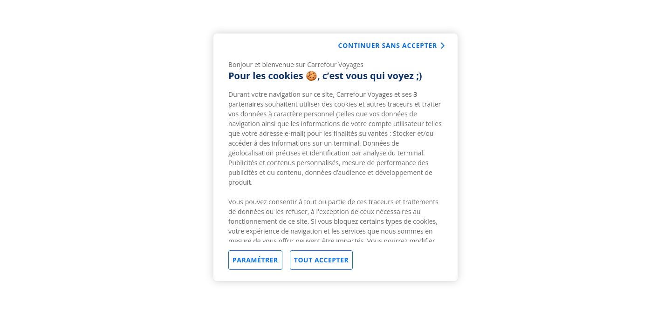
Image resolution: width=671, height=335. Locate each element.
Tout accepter (321, 259)
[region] (335, 157)
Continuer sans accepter (387, 45)
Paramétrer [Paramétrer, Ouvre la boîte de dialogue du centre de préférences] (255, 259)
